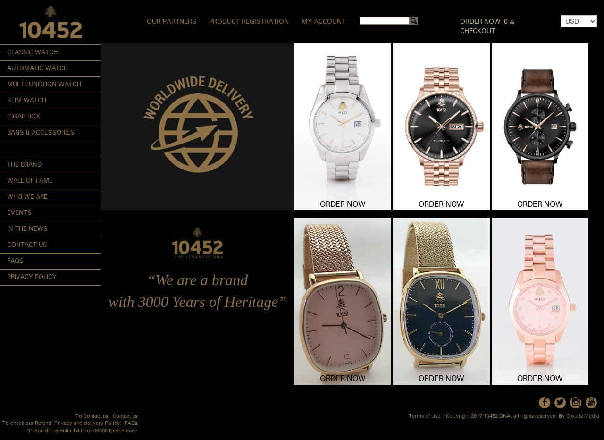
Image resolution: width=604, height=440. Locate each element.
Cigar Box (23, 117)
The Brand (24, 165)
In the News (27, 229)
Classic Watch (32, 53)
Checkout (477, 31)
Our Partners (171, 21)
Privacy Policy (32, 277)
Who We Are (27, 197)
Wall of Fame (30, 181)
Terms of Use (424, 416)
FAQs (15, 261)
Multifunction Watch (44, 85)
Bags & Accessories (41, 133)
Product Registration (249, 21)
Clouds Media (582, 416)
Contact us (125, 416)
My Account (323, 21)
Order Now (480, 21)
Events (19, 213)
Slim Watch (26, 101)
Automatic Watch (37, 69)
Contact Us (27, 245)
